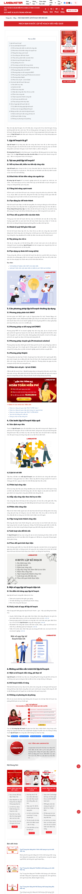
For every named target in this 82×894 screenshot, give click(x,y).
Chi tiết (15, 826)
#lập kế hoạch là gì (24, 736)
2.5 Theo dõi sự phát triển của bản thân (22, 58)
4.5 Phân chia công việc (17, 94)
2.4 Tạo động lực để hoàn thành (20, 55)
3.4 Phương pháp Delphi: (18, 77)
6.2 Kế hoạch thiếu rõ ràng (18, 116)
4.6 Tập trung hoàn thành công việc (21, 97)
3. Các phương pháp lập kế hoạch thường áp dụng (24, 67)
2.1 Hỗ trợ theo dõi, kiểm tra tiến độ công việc (24, 48)
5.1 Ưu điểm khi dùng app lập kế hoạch (22, 106)
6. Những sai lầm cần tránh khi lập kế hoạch (21, 111)
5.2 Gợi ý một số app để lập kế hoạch (21, 109)
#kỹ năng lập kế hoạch (36, 736)
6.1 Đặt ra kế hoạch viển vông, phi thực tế (23, 114)
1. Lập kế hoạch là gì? (15, 43)
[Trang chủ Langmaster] (13, 3)
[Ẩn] (34, 39)
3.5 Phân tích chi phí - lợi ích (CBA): (21, 79)
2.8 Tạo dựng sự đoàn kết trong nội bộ (22, 65)
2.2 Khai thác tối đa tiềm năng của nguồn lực (24, 50)
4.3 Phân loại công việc (17, 89)
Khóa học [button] (35, 3)
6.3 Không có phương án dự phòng (21, 118)
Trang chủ (9, 18)
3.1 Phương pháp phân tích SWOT (20, 70)
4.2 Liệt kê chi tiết (16, 87)
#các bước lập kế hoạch (48, 736)
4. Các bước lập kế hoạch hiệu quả (19, 82)
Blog (15, 18)
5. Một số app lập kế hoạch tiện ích (19, 104)
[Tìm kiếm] (75, 2)
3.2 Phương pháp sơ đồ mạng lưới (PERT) (22, 72)
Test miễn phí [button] (53, 3)
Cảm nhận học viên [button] (42, 3)
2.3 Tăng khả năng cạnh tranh (19, 53)
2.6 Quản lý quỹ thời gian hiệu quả (20, 60)
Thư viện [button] (60, 3)
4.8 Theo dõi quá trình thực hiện (20, 101)
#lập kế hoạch (14, 736)
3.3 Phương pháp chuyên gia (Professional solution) (25, 75)
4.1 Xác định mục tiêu (17, 84)
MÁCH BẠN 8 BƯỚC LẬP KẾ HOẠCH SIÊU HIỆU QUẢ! (32, 18)
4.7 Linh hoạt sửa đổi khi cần (19, 99)
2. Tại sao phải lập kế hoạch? (17, 45)
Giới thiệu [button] (28, 3)
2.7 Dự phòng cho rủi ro (17, 62)
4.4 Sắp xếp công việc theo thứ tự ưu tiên (22, 92)
